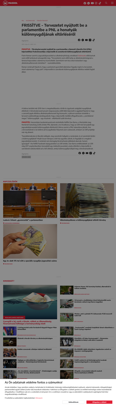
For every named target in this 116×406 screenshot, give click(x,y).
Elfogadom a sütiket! (99, 402)
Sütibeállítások (73, 402)
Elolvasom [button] (39, 398)
